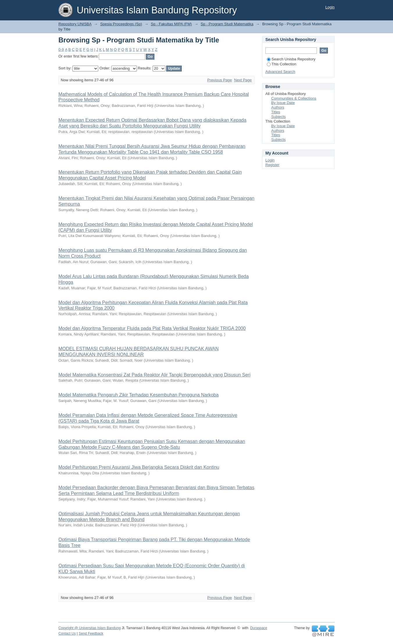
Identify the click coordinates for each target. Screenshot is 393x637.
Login (330, 7)
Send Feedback (91, 633)
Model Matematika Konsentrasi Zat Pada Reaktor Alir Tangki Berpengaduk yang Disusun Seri (154, 374)
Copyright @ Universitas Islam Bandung (89, 628)
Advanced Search (280, 71)
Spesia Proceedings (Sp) (121, 24)
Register (272, 165)
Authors (277, 107)
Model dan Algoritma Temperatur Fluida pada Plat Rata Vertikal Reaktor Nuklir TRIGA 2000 (152, 328)
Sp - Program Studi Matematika (227, 24)
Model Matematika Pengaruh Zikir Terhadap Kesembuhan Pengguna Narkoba (138, 394)
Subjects (278, 116)
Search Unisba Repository (291, 59)
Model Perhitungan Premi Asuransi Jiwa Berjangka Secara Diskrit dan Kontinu (138, 467)
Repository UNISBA (74, 24)
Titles (275, 112)
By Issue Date (283, 103)
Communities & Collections (293, 98)
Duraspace (258, 628)
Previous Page (219, 80)
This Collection (281, 64)
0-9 (61, 49)
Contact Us (67, 633)
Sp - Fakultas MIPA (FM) (171, 24)
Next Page (243, 80)
